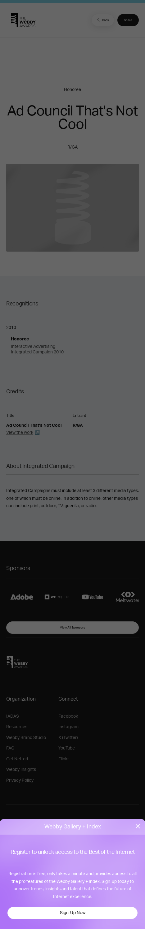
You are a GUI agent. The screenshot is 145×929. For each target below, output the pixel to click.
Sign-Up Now (72, 913)
